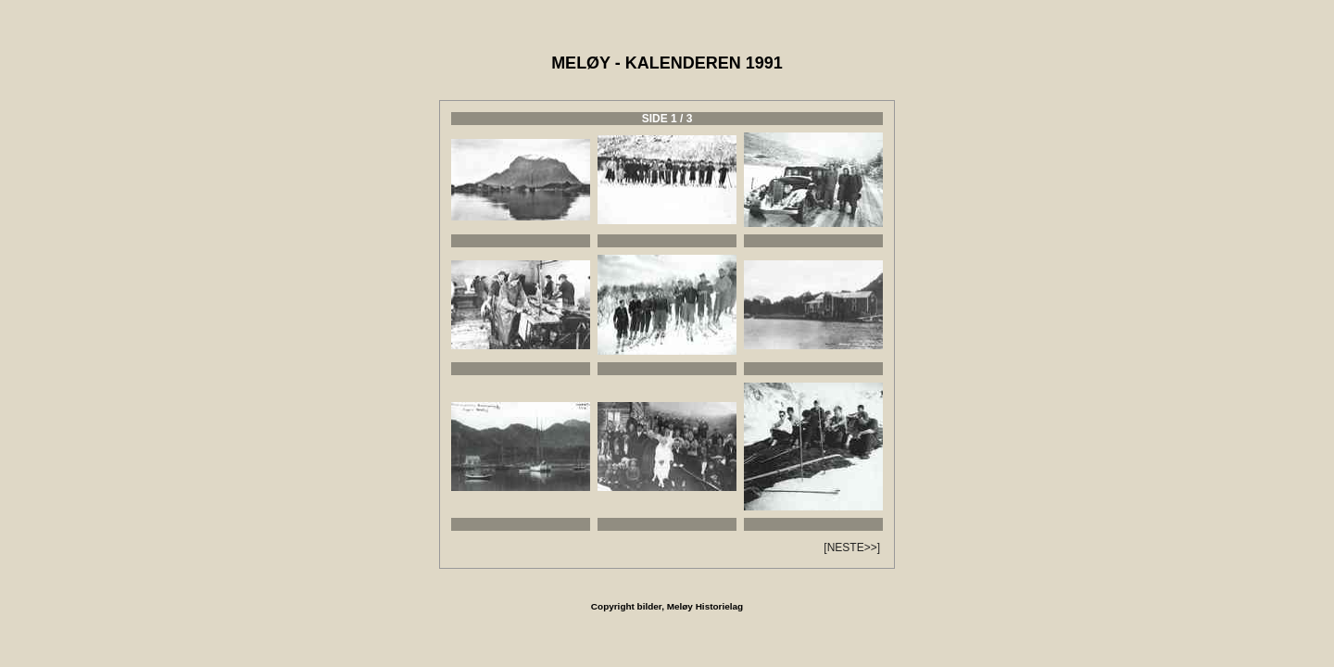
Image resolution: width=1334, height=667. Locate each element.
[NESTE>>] (852, 547)
